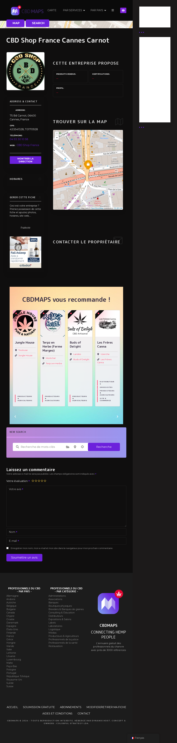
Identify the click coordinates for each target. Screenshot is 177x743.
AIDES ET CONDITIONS (57, 713)
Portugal (11, 673)
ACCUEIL (12, 707)
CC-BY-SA (118, 208)
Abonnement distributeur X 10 (152, 78)
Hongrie (11, 642)
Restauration (55, 646)
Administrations (57, 595)
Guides (146, 22)
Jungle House (25, 355)
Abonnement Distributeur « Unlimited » (151, 52)
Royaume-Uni (14, 679)
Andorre (10, 599)
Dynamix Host (101, 721)
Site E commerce (105, 400)
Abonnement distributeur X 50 (153, 66)
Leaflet (77, 208)
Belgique (11, 605)
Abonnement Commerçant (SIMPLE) (151, 109)
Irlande (10, 646)
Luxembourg (13, 659)
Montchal (50, 358)
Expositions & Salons (59, 619)
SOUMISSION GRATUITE (39, 707)
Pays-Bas (11, 666)
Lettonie (11, 652)
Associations (55, 599)
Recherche (104, 446)
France (10, 636)
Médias (52, 632)
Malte (9, 662)
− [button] (57, 138)
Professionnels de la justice (63, 639)
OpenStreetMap (97, 208)
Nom (12, 532)
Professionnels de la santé (63, 642)
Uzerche (105, 354)
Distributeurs (107, 383)
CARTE (51, 10)
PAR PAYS (96, 10)
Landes (77, 354)
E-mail (13, 541)
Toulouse (23, 350)
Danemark (12, 622)
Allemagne (12, 595)
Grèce (9, 639)
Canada (10, 612)
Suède (10, 683)
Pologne (11, 669)
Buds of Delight (81, 359)
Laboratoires (55, 626)
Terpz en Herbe (54, 363)
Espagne (11, 626)
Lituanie (10, 656)
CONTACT (84, 713)
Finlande (11, 632)
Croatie (10, 619)
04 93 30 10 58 (19, 139)
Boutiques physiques (60, 605)
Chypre (10, 616)
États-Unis (12, 629)
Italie (9, 649)
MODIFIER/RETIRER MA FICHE (106, 707)
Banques (53, 602)
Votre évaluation (18, 481)
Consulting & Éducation (61, 612)
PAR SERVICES (72, 10)
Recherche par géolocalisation (82, 447)
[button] (15, 416)
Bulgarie (11, 609)
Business (147, 18)
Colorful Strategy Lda (72, 723)
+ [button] (57, 133)
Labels (52, 622)
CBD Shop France (28, 145)
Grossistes (106, 387)
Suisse (9, 686)
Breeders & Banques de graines (66, 609)
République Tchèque (17, 676)
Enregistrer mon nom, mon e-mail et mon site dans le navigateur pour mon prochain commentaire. (62, 548)
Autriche (11, 602)
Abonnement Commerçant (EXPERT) (151, 93)
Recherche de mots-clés (17, 447)
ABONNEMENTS (70, 707)
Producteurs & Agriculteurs (25, 398)
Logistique (54, 629)
